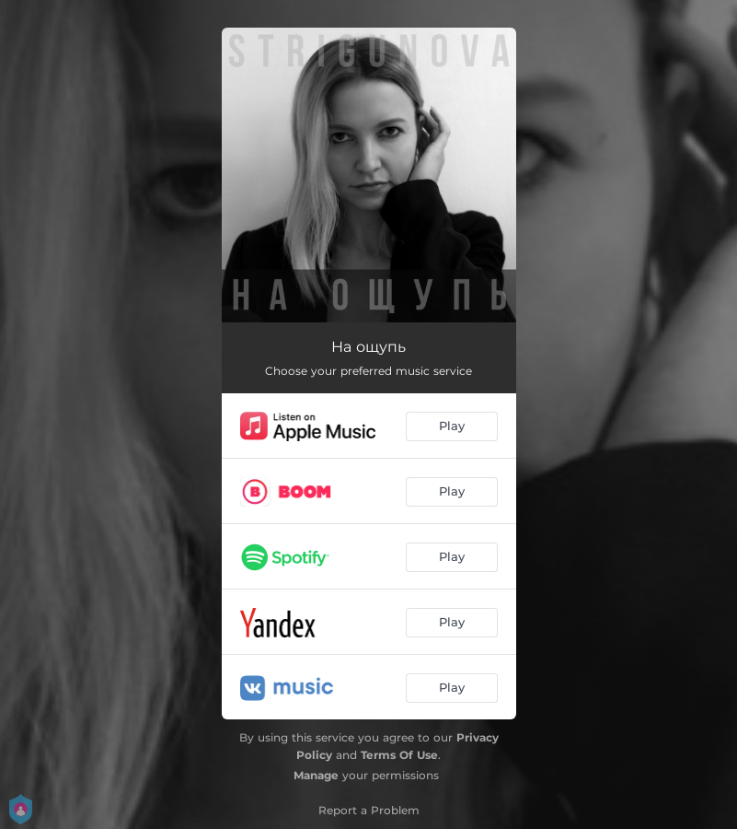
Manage (316, 775)
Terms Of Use (399, 755)
